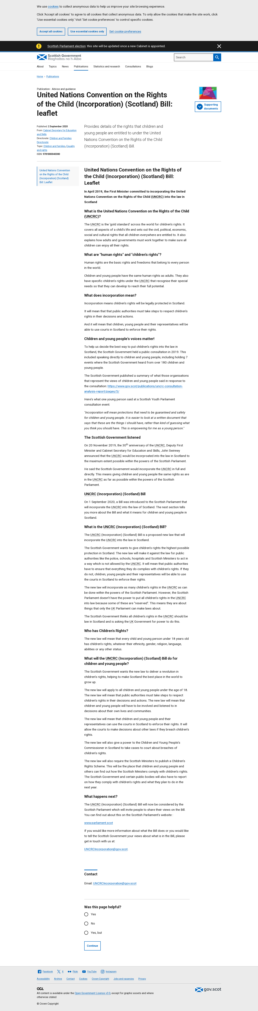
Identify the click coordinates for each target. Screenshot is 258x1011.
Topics (53, 66)
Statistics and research (106, 66)
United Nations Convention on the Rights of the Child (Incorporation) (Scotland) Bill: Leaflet (54, 176)
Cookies (83, 978)
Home (40, 76)
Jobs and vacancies (124, 978)
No (93, 923)
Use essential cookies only (87, 31)
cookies (53, 6)
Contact (70, 978)
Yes (93, 914)
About (40, 66)
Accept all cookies (51, 31)
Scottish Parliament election (66, 46)
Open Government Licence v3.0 (92, 993)
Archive (58, 978)
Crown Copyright (100, 978)
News (65, 66)
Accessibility (43, 978)
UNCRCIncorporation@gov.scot (106, 849)
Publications (81, 66)
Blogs (149, 66)
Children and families (54, 146)
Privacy (142, 978)
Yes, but (96, 933)
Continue (92, 945)
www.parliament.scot (98, 823)
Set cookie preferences (125, 31)
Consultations (133, 66)
